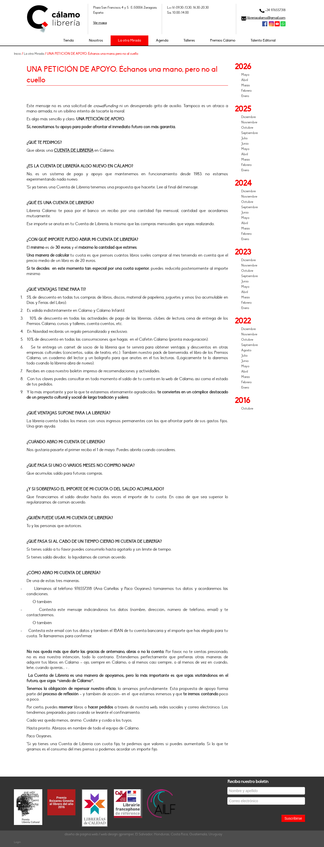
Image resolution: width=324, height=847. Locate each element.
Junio (245, 144)
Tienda (68, 40)
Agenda (162, 40)
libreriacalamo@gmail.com (266, 18)
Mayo (245, 75)
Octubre (247, 128)
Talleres (189, 40)
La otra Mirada (129, 40)
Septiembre (249, 133)
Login (17, 842)
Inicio (17, 53)
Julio (244, 138)
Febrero (246, 91)
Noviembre (249, 122)
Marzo (245, 85)
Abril (244, 80)
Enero (245, 96)
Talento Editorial (263, 40)
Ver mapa (100, 23)
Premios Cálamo (222, 40)
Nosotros (96, 40)
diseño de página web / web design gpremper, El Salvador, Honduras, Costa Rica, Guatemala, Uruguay (143, 834)
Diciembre (248, 117)
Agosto (246, 350)
